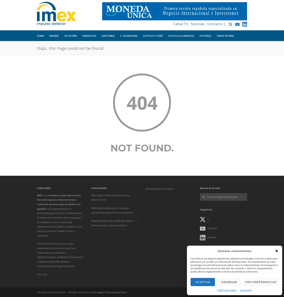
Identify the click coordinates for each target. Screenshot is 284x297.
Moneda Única (53, 213)
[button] (277, 251)
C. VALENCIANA (128, 35)
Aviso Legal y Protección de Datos (108, 292)
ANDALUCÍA (89, 35)
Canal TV (180, 23)
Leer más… (43, 274)
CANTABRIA (108, 35)
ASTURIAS (205, 35)
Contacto (215, 23)
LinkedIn (208, 237)
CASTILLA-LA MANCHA (181, 35)
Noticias (197, 23)
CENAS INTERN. (225, 35)
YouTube (208, 228)
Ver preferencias (261, 282)
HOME (40, 35)
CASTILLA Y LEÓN (153, 35)
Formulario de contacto (160, 188)
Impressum (246, 290)
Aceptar (202, 282)
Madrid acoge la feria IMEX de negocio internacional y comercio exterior (112, 223)
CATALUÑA (70, 35)
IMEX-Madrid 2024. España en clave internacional (110, 198)
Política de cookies (227, 290)
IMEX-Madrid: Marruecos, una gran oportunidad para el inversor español (112, 210)
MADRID (54, 35)
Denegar (229, 282)
